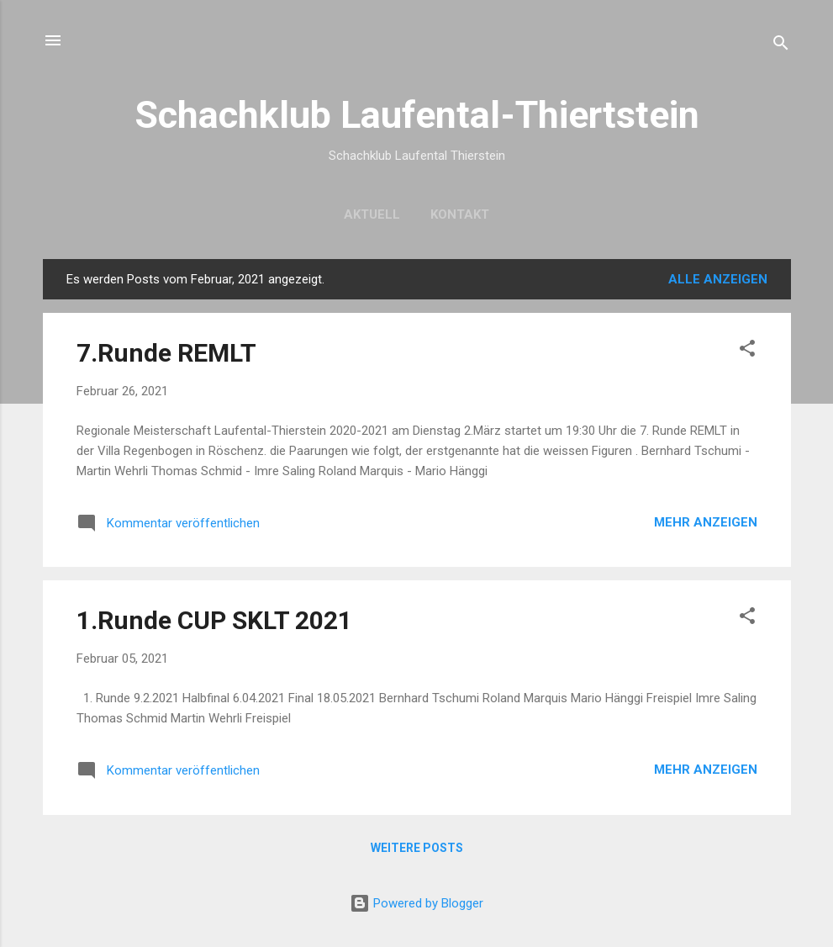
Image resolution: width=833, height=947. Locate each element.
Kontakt (459, 214)
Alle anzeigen (717, 279)
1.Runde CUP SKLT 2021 (214, 620)
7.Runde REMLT (166, 353)
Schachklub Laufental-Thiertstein (416, 115)
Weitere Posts (417, 847)
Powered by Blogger (416, 903)
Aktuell (372, 214)
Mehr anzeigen (705, 522)
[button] (747, 351)
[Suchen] (781, 45)
